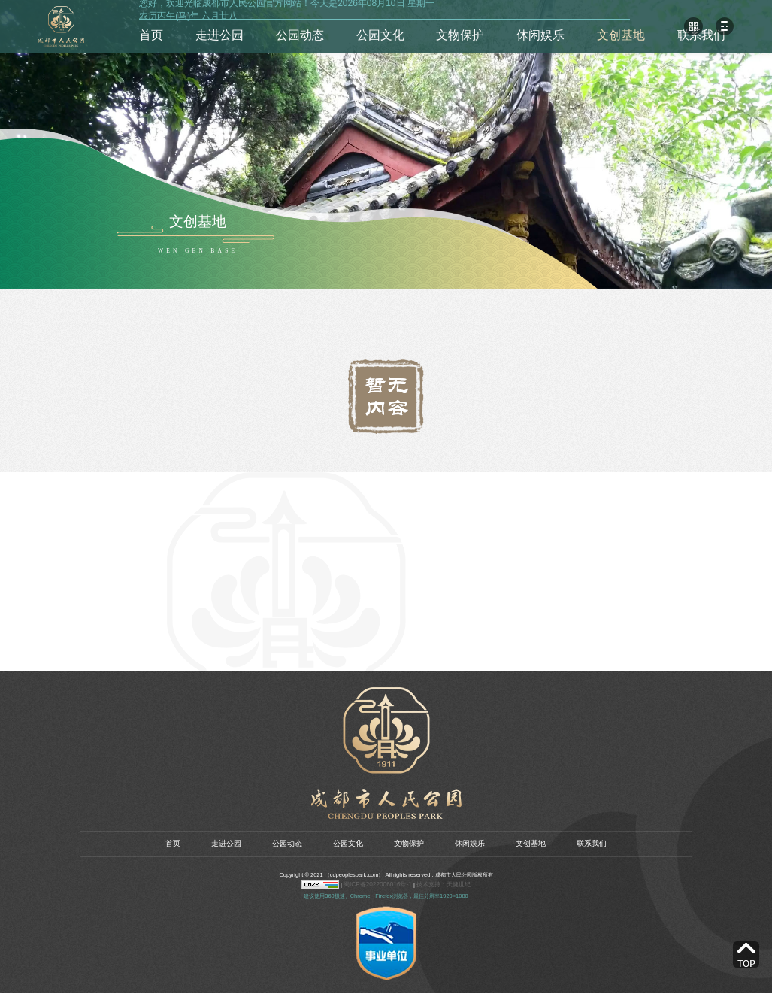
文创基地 (621, 35)
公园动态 (300, 35)
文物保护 (460, 35)
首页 (151, 35)
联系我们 (701, 35)
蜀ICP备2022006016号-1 (381, 886)
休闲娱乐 (540, 35)
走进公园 (219, 35)
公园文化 (380, 35)
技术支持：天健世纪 (440, 886)
